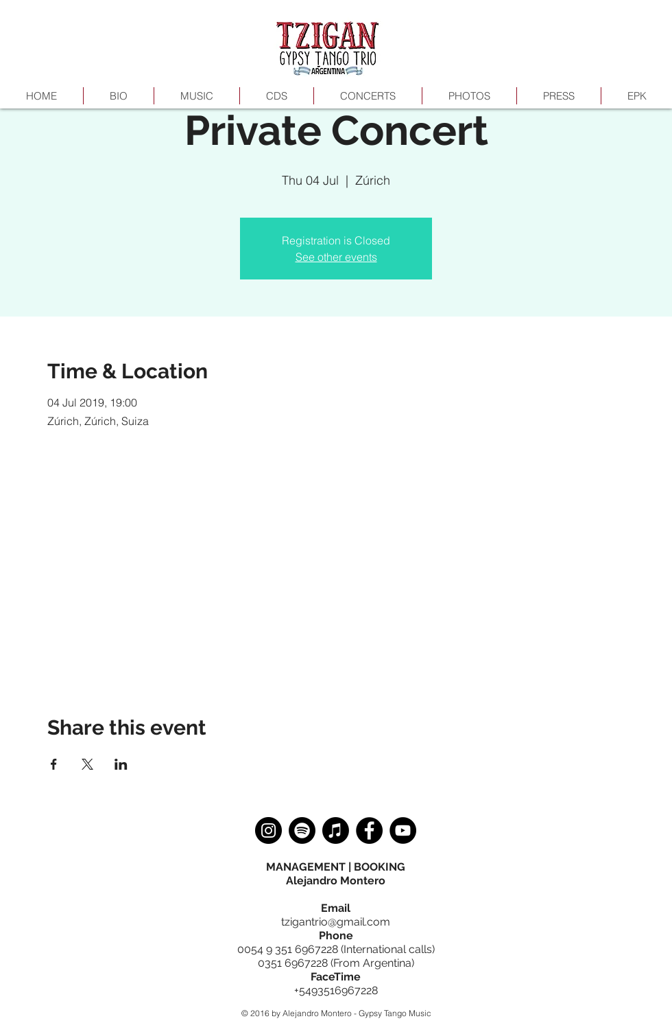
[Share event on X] (87, 764)
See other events (336, 257)
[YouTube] (402, 830)
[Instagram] (268, 830)
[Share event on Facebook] (53, 764)
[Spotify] (302, 830)
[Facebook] (369, 830)
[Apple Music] (335, 830)
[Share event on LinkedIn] (121, 764)
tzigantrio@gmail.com (335, 921)
